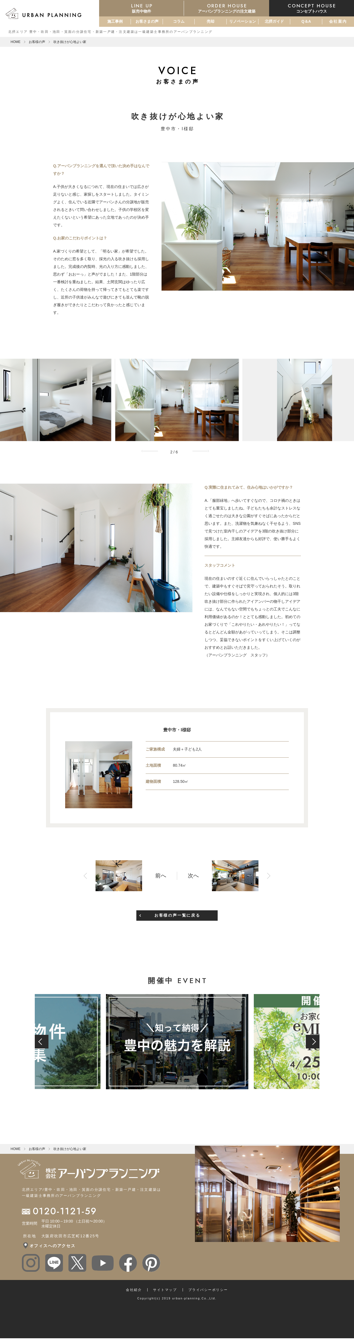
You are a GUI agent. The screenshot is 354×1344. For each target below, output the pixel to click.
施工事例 (115, 21)
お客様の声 (37, 42)
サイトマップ (165, 1289)
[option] (177, 400)
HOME (16, 42)
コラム (179, 21)
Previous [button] (152, 451)
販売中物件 (141, 7)
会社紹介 (134, 1289)
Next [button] (202, 451)
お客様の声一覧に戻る (177, 915)
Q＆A (306, 21)
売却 (210, 21)
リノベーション (242, 21)
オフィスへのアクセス (53, 1245)
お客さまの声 (147, 21)
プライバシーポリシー (208, 1289)
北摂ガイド (274, 21)
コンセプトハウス (311, 7)
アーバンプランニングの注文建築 (226, 7)
